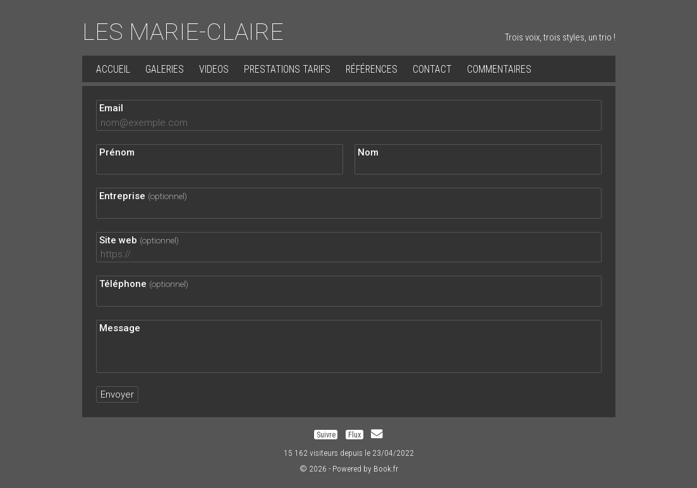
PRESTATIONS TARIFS (287, 69)
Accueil (113, 69)
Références (371, 69)
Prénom (117, 152)
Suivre (326, 434)
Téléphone (143, 284)
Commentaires (499, 69)
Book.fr (385, 468)
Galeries (164, 69)
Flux (354, 434)
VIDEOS (214, 69)
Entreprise (143, 196)
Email (111, 108)
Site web (139, 240)
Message (119, 328)
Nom (368, 152)
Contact (432, 69)
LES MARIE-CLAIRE (183, 32)
